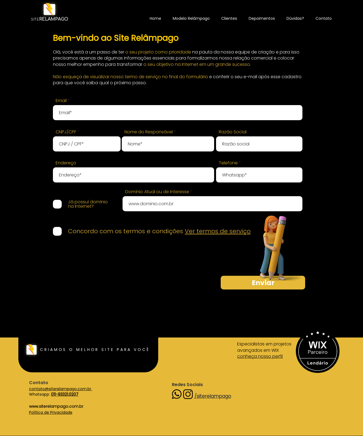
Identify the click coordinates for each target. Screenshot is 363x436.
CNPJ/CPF (66, 132)
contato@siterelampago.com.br (60, 389)
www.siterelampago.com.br (56, 406)
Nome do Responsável (148, 132)
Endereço (66, 163)
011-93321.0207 (64, 394)
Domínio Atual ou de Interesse (157, 192)
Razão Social (232, 132)
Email (61, 101)
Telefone (228, 163)
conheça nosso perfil (260, 356)
